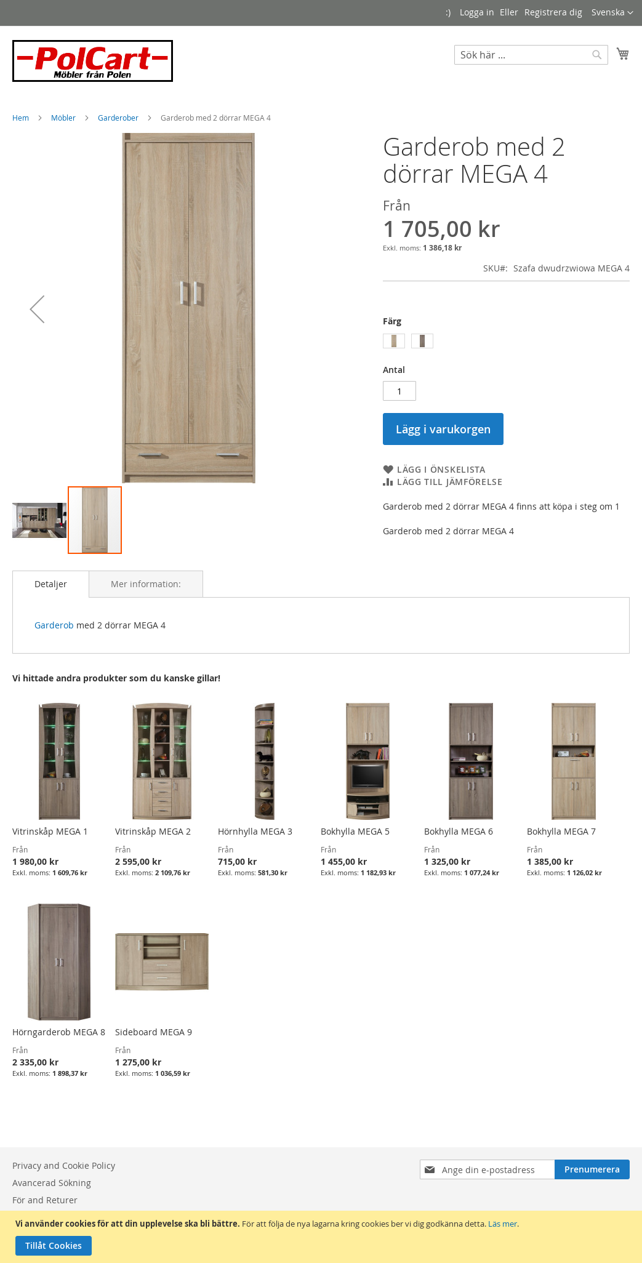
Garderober (119, 117)
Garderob (54, 625)
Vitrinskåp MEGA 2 (153, 831)
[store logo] (92, 61)
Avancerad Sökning (51, 1183)
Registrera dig (553, 12)
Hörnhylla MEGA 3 (255, 831)
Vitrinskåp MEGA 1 (50, 831)
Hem (21, 117)
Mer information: (146, 584)
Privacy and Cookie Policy (63, 1165)
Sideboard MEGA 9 (153, 1032)
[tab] (50, 584)
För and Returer (45, 1200)
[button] (612, 13)
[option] (394, 341)
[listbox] (506, 342)
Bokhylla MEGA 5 (355, 831)
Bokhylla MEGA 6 (458, 831)
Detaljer (50, 584)
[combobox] (531, 55)
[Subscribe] (592, 1169)
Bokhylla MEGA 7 (561, 831)
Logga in (477, 12)
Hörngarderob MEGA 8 (58, 1032)
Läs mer (502, 1223)
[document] (322, 1237)
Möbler (64, 117)
